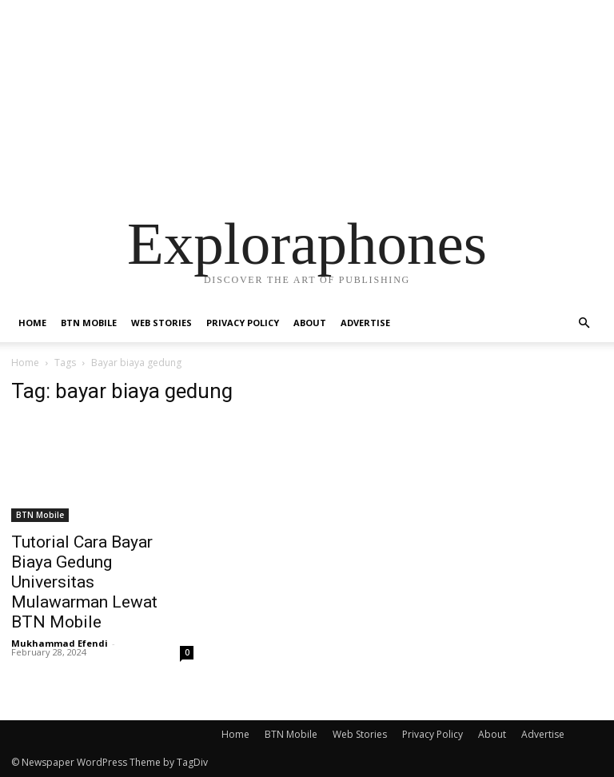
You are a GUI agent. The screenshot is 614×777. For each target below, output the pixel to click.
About (309, 323)
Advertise (365, 323)
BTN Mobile (89, 323)
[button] (583, 323)
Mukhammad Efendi (59, 643)
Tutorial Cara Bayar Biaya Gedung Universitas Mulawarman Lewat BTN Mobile (84, 582)
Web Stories (161, 323)
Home (32, 323)
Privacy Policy (242, 323)
